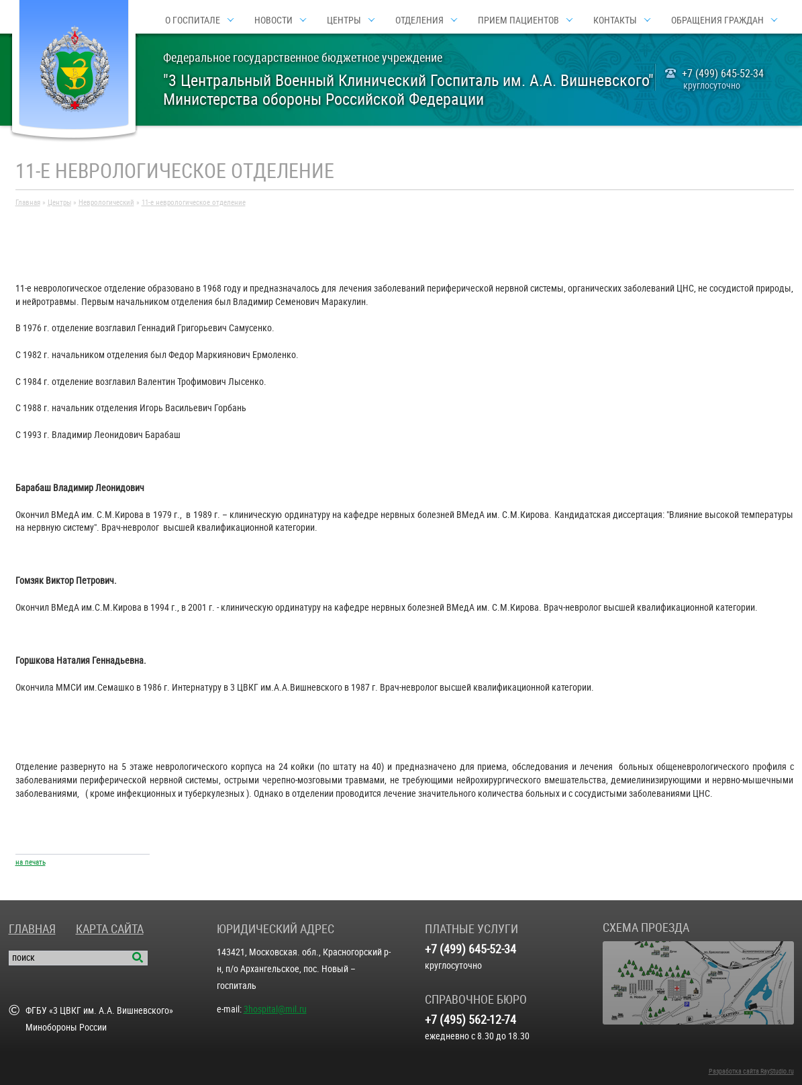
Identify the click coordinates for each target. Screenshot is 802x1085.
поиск (23, 957)
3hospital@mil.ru (275, 1009)
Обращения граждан (717, 20)
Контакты (615, 20)
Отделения (419, 20)
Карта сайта (110, 929)
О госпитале (192, 20)
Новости (273, 20)
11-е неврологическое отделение (194, 202)
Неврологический (106, 202)
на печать (30, 862)
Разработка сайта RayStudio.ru (751, 1071)
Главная (27, 202)
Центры (344, 20)
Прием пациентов (518, 20)
